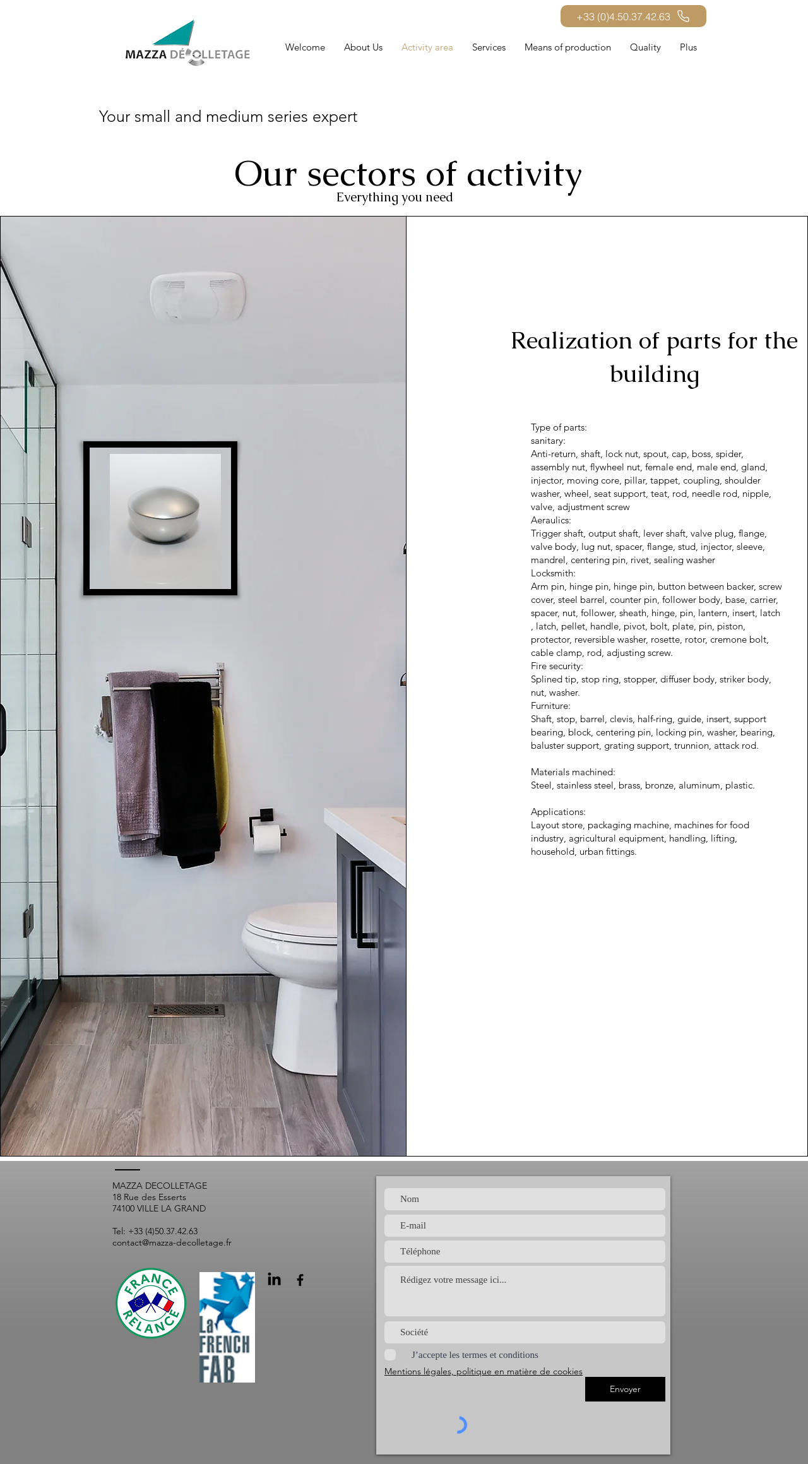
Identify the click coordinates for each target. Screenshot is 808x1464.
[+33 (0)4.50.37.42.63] (633, 16)
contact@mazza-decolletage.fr (172, 1242)
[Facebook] (300, 1280)
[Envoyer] (625, 1389)
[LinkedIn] (274, 1280)
